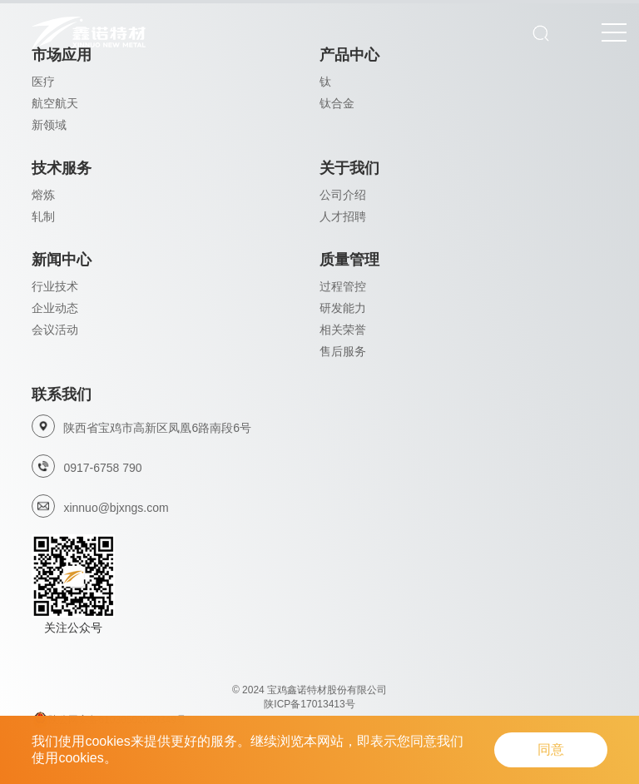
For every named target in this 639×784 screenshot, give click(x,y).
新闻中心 (62, 259)
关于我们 (349, 168)
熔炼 (43, 194)
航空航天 (55, 103)
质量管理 (349, 259)
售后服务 (343, 351)
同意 (550, 749)
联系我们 (62, 394)
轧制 (43, 216)
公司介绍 (343, 194)
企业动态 (55, 308)
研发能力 (343, 308)
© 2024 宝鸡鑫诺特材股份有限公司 (309, 690)
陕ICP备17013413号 (309, 704)
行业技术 (55, 286)
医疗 (43, 81)
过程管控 (343, 286)
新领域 (49, 124)
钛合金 (337, 103)
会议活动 (55, 329)
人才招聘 (343, 216)
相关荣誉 (343, 329)
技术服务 (62, 168)
